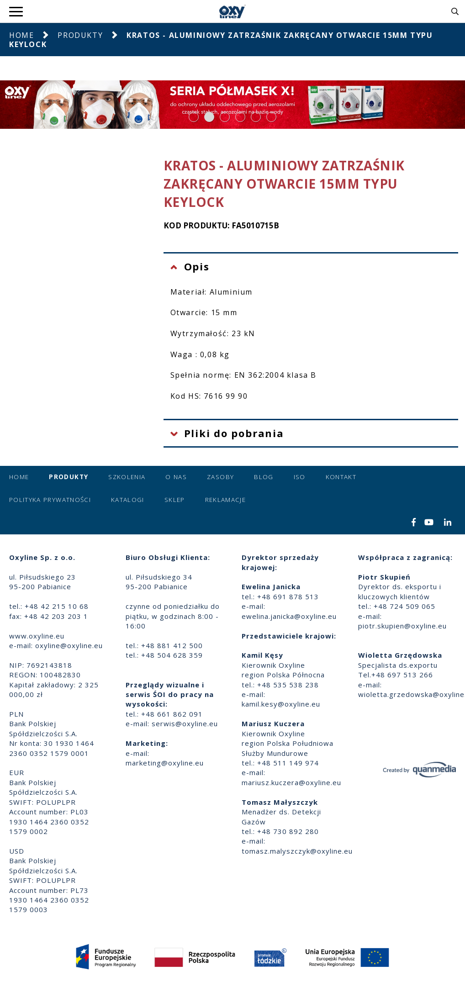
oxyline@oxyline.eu (69, 645)
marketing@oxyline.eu (165, 762)
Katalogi (127, 500)
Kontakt (341, 477)
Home (21, 35)
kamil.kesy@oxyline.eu (281, 703)
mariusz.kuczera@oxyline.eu (291, 782)
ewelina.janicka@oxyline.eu (289, 616)
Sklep (174, 500)
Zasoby (220, 477)
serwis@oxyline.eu (185, 723)
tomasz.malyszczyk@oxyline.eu (297, 850)
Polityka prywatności (50, 500)
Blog (263, 477)
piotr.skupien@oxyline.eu (402, 625)
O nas (176, 477)
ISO (300, 477)
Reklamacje (225, 500)
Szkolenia (126, 477)
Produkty (80, 35)
